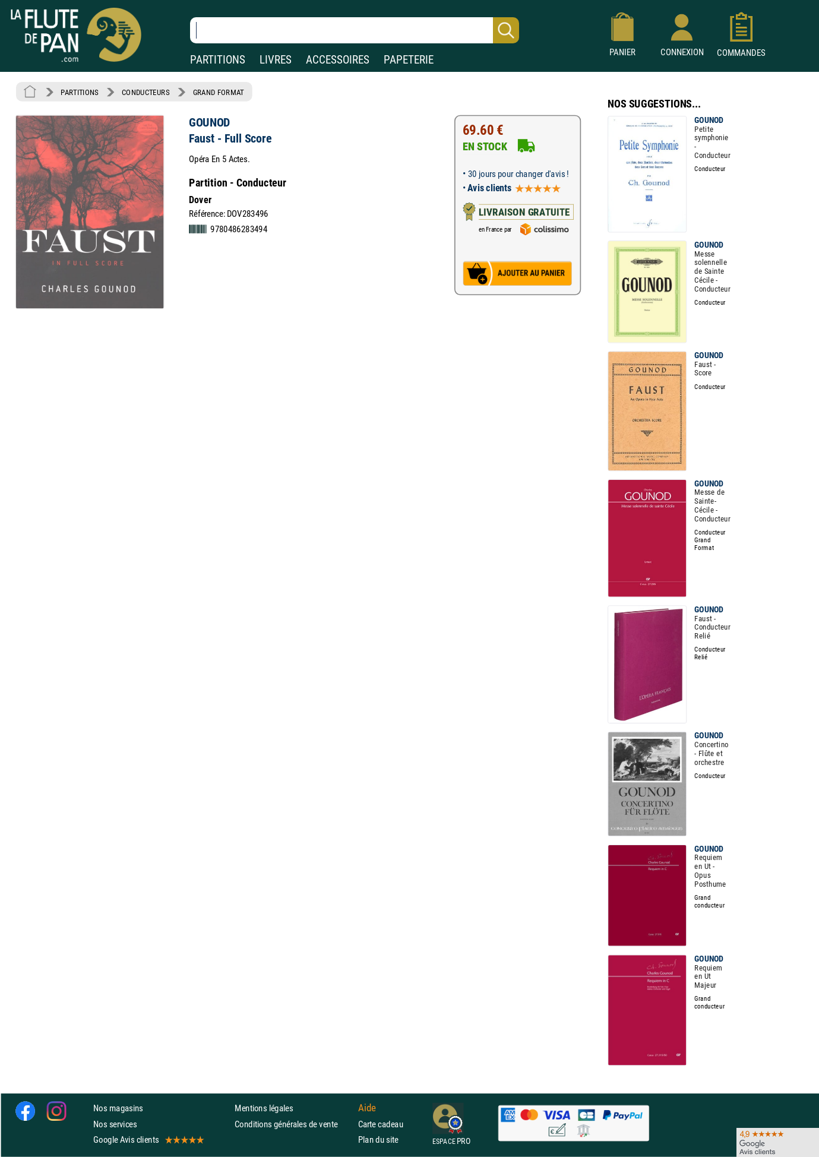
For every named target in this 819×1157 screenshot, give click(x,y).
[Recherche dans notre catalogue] (354, 30)
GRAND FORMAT (218, 92)
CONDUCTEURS (145, 92)
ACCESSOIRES (337, 60)
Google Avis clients (148, 1139)
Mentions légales (264, 1108)
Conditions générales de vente (294, 1124)
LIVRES (276, 60)
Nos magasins (118, 1108)
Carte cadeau (380, 1124)
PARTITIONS (217, 60)
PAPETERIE (409, 60)
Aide (367, 1108)
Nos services (115, 1124)
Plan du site (378, 1139)
